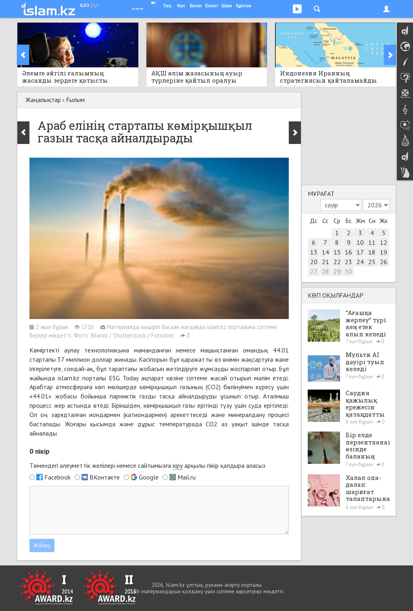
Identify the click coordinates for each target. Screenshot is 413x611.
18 (371, 252)
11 (371, 242)
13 (313, 252)
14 (325, 252)
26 (383, 262)
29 (337, 271)
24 (360, 262)
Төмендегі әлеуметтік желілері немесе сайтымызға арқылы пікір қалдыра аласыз (147, 465)
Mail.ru (186, 477)
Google (149, 477)
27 (313, 271)
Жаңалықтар (43, 100)
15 (337, 252)
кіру (178, 465)
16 (348, 252)
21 (325, 262)
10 (360, 242)
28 (325, 271)
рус (95, 4)
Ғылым (75, 100)
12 (383, 242)
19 (383, 252)
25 (371, 262)
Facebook (57, 477)
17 (360, 252)
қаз (84, 4)
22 (337, 262)
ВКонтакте (105, 477)
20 (313, 262)
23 (348, 262)
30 (348, 271)
